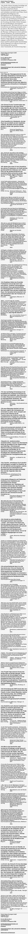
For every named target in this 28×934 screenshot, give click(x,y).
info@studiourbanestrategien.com (9, 923)
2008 (11, 150)
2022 (11, 231)
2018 (11, 194)
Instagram (3, 926)
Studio (8, 2)
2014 (11, 405)
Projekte (3, 2)
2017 (11, 118)
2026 (11, 163)
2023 (11, 89)
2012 (11, 724)
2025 (11, 341)
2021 (11, 101)
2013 (11, 424)
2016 (11, 861)
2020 (11, 389)
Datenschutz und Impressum (8, 932)
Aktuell (13, 2)
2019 (11, 178)
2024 (11, 364)
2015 (11, 131)
